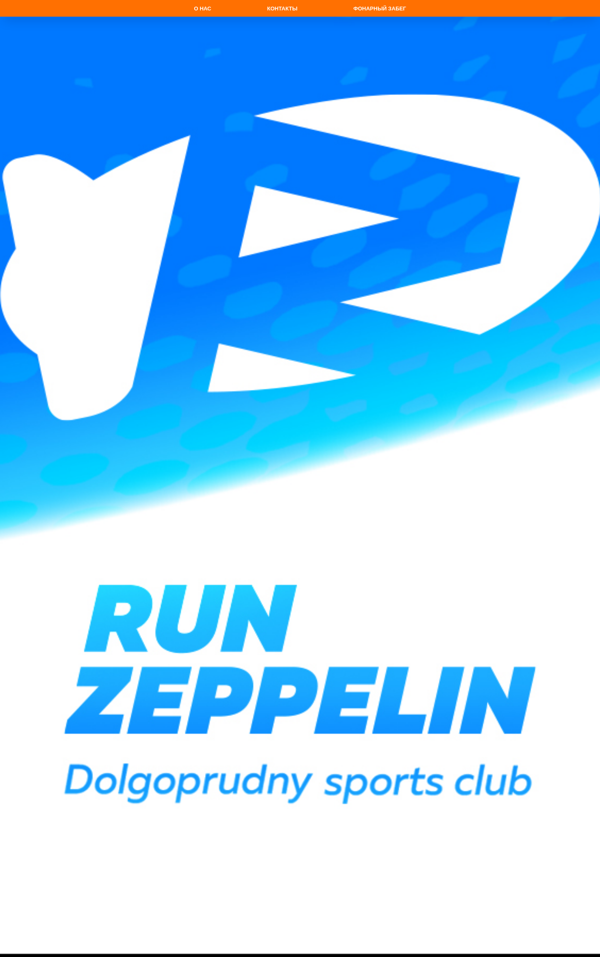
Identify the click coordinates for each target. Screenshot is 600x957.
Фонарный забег (379, 8)
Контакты (282, 8)
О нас (202, 8)
